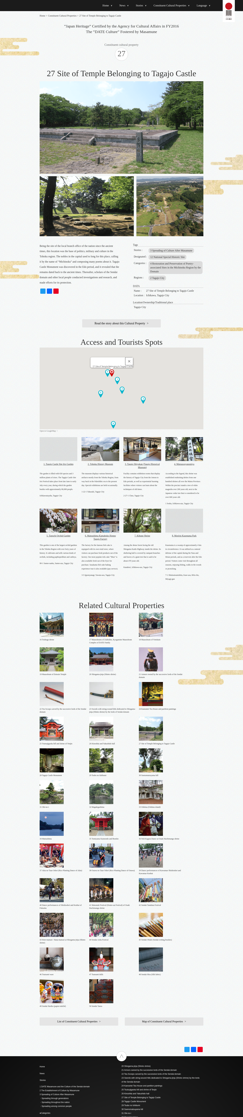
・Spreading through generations (54, 916)
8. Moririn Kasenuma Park (184, 536)
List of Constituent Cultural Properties (77, 839)
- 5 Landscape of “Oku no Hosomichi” (56, 956)
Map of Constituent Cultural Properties (162, 839)
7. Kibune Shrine (142, 536)
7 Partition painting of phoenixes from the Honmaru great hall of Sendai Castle (74, 1027)
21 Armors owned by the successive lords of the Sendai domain (149, 888)
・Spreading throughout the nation (55, 920)
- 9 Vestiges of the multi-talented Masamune (59, 972)
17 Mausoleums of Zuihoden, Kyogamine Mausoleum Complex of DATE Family (74, 1071)
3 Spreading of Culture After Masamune (171, 250)
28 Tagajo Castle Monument (134, 919)
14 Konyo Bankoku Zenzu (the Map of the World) (61, 1059)
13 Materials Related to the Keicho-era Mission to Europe (64, 1055)
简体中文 (125, 1025)
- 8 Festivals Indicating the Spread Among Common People (65, 968)
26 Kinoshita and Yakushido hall (135, 911)
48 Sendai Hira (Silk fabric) (133, 997)
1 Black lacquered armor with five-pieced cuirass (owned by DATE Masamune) (74, 992)
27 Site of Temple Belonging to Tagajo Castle (141, 915)
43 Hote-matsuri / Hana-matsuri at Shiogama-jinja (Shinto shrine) (150, 978)
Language (202, 5)
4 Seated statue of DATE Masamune (56, 1016)
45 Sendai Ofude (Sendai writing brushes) (140, 986)
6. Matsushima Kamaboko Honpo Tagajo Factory (100, 537)
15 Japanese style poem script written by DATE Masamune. (66, 1063)
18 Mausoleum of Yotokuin (51, 1075)
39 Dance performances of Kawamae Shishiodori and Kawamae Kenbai (153, 962)
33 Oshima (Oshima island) (133, 939)
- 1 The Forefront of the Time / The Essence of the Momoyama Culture (70, 937)
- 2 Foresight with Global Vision (53, 941)
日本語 (124, 1018)
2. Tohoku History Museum (100, 464)
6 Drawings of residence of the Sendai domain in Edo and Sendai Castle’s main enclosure (79, 1024)
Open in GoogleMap (48, 431)
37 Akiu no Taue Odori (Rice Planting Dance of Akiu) (144, 954)
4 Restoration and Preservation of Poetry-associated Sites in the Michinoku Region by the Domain (175, 267)
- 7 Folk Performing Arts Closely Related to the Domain (63, 964)
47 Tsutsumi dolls (129, 993)
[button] (117, 380)
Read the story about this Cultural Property (119, 323)
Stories (139, 5)
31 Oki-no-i (126, 931)
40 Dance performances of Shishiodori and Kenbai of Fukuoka (149, 966)
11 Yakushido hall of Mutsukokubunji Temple (59, 1043)
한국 (123, 1032)
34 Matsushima (128, 942)
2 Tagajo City (157, 278)
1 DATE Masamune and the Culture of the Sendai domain (65, 904)
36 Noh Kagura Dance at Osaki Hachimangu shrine (144, 950)
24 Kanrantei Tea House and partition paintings (142, 903)
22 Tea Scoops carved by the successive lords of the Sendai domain (151, 891)
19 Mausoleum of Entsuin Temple (54, 1078)
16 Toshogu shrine (48, 1067)
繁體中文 (125, 1029)
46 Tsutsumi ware (129, 990)
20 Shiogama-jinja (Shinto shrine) (136, 884)
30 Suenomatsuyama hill (132, 927)
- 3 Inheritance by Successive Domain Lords (59, 945)
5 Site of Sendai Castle (50, 1020)
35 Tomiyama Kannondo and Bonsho (138, 946)
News (122, 5)
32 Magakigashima (130, 935)
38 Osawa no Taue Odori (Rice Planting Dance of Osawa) (147, 958)
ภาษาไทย (126, 1036)
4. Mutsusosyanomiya (184, 464)
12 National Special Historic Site (167, 257)
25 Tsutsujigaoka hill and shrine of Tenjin (139, 907)
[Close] (129, 361)
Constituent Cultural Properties (170, 5)
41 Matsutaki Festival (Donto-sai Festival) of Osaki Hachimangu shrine (152, 970)
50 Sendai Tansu (129, 1005)
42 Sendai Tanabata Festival (134, 974)
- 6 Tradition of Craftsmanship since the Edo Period (62, 960)
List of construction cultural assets (54, 979)
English (125, 1022)
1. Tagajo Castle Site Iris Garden (58, 464)
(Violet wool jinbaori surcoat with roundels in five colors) (64, 1004)
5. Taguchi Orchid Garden (58, 536)
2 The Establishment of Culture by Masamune (59, 908)
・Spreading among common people (56, 924)
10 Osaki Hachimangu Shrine (52, 1039)
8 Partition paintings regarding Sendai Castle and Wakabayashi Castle (70, 1031)
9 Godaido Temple (48, 1035)
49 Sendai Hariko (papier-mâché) (136, 1001)
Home (106, 5)
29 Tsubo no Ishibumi (131, 923)
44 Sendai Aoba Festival (132, 982)
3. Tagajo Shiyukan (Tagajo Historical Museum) (142, 466)
